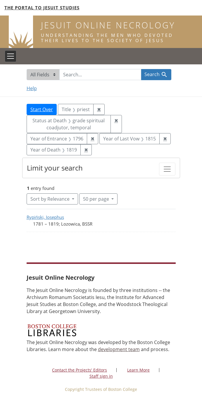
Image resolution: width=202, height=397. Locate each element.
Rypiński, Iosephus (45, 217)
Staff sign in (101, 376)
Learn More (138, 370)
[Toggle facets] (167, 169)
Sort (50, 199)
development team (119, 349)
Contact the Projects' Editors (79, 370)
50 (96, 198)
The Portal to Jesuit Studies (42, 8)
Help (32, 88)
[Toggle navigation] (10, 56)
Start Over (41, 109)
